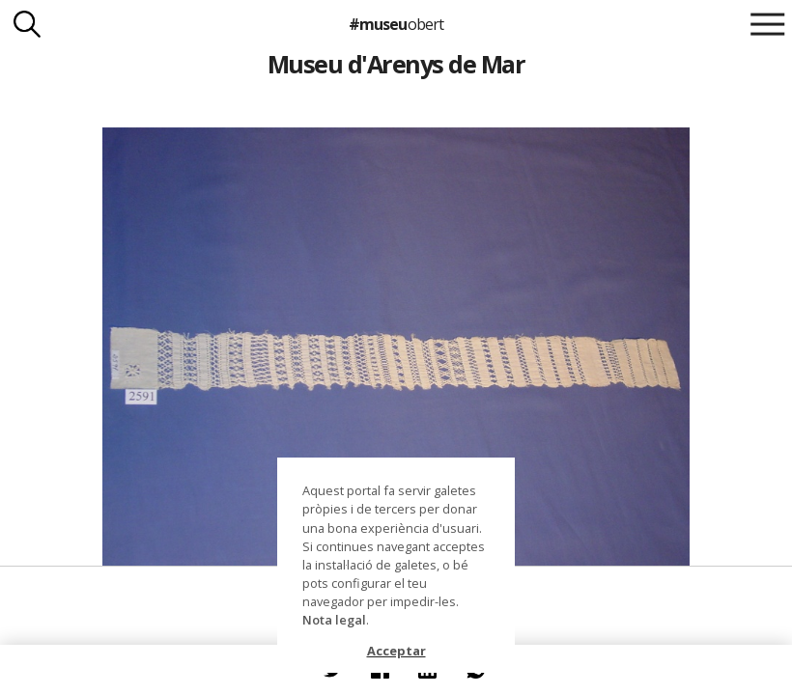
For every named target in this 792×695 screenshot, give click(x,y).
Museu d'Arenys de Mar (396, 63)
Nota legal (334, 619)
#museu (395, 24)
